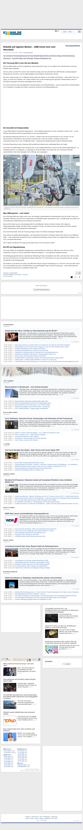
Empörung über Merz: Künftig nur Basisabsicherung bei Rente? (31, 331)
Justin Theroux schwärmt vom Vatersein (26, 440)
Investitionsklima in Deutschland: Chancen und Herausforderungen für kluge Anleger (39, 358)
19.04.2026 (7, 756)
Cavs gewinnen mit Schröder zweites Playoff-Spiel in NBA (31, 560)
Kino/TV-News (9, 507)
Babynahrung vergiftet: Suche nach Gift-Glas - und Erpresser (32, 406)
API (53, 818)
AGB (40, 817)
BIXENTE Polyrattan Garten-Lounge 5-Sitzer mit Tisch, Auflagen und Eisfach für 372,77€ (40, 466)
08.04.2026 (21, 757)
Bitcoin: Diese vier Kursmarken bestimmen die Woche (30, 356)
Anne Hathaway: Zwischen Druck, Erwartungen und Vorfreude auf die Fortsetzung (38, 418)
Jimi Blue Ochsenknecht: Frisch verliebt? (26, 436)
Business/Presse (10, 572)
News (36, 818)
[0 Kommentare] (7, 276)
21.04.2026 (7, 751)
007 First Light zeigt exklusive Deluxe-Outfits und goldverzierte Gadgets (35, 500)
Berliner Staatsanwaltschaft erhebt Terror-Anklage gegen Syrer (33, 403)
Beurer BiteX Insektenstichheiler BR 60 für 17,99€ (29, 462)
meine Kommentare (25, 770)
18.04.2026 (7, 758)
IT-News (6, 444)
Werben (41, 818)
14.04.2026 (7, 765)
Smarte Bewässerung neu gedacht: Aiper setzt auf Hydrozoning (33, 468)
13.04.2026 (7, 766)
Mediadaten (46, 817)
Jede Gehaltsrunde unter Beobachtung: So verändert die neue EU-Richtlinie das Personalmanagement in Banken (47, 361)
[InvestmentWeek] (8, 274)
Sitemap (27, 817)
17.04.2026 (7, 760)
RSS (56, 818)
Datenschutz (34, 817)
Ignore (33, 770)
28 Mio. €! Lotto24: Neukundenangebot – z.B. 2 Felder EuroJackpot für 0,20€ (37, 433)
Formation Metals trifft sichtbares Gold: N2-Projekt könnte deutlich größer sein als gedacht (41, 597)
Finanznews (8, 324)
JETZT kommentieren (41, 289)
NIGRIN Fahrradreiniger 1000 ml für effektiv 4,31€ (29, 470)
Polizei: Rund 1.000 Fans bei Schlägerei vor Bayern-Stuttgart (32, 568)
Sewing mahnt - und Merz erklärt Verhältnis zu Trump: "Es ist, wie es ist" (35, 359)
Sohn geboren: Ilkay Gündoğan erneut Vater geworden (30, 438)
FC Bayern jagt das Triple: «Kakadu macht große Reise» (31, 566)
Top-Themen (8, 381)
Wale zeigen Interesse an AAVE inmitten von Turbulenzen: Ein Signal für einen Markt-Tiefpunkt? (42, 345)
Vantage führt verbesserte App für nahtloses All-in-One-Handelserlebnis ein (36, 352)
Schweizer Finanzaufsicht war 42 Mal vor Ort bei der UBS (31, 350)
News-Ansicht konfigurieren (32, 769)
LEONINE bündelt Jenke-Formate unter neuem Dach (30, 536)
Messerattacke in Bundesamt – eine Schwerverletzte (26, 387)
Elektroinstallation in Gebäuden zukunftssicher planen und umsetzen (33, 578)
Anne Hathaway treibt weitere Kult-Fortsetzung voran (30, 532)
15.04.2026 (7, 763)
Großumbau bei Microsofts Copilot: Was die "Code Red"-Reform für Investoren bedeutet (61, 642)
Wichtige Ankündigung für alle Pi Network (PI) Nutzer (30, 348)
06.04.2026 (21, 761)
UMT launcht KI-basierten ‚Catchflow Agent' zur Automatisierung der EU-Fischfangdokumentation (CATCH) (45, 595)
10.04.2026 (21, 754)
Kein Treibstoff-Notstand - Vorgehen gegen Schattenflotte (31, 408)
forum (79, 292)
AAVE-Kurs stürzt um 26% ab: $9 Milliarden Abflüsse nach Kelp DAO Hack (60, 626)
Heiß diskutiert (22, 766)
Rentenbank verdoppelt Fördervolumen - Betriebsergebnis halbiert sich (35, 354)
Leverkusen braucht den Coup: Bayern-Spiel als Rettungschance (31, 546)
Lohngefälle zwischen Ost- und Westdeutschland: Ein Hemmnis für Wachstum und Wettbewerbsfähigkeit (61, 610)
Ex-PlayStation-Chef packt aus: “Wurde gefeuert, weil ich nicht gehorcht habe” (37, 502)
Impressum (54, 817)
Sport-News (8, 540)
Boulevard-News (10, 412)
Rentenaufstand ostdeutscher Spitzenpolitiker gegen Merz (31, 401)
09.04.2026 (21, 756)
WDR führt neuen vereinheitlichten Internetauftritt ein (27, 514)
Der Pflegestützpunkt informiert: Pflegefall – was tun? (30, 594)
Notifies (38, 770)
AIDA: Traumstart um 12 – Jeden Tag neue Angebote (30, 434)
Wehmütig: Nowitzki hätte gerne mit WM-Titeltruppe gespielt (32, 564)
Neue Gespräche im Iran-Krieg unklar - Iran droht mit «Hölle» (32, 405)
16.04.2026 (7, 761)
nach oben (76, 821)
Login (64, 31)
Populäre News (22, 765)
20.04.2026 (7, 752)
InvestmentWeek (28, 52)
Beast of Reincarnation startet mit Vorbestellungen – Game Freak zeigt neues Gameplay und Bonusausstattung (47, 498)
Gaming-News (9, 474)
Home (27, 818)
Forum (32, 818)
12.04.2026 (21, 751)
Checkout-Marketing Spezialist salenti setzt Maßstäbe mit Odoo (33, 599)
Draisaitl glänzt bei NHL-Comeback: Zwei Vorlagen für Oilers (32, 562)
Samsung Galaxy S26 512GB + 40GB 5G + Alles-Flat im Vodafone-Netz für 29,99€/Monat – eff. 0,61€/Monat (46, 464)
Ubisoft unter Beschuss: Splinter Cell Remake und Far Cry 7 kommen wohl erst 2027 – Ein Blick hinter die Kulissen (48, 496)
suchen (66, 664)
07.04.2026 (21, 759)
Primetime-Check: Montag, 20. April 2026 (27, 534)
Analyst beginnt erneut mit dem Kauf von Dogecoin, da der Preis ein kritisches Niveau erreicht (42, 347)
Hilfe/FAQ (47, 818)
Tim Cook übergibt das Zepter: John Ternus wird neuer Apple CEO (32, 450)
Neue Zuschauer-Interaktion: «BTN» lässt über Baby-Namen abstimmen (36, 529)
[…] (59, 338)
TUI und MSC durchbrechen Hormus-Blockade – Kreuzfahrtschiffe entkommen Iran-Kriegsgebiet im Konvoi (20, 696)
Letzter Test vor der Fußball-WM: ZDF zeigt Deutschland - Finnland (34, 531)
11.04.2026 (21, 752)
